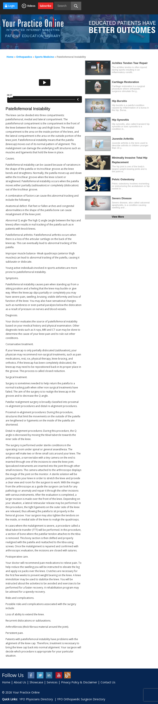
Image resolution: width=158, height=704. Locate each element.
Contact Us (108, 682)
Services (52, 682)
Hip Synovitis (120, 119)
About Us (20, 682)
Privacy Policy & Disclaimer (79, 682)
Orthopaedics (24, 56)
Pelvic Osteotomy (123, 179)
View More (118, 216)
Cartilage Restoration (125, 82)
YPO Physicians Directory (36, 699)
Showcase (36, 682)
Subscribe (45, 6)
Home (10, 56)
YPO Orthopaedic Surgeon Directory (81, 699)
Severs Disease (121, 198)
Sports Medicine (44, 56)
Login (11, 6)
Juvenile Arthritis (123, 138)
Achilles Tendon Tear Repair (130, 63)
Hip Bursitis (119, 101)
